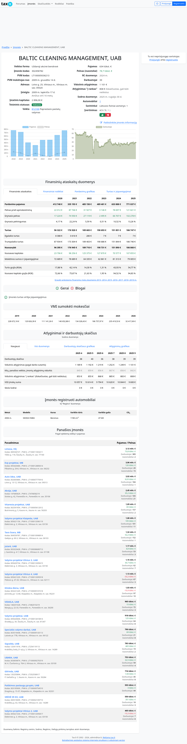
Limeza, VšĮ (11, 448)
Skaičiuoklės (44, 3)
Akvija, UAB (11, 490)
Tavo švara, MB (12, 532)
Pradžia (5, 47)
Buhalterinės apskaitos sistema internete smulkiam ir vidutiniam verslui (93, 740)
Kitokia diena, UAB (14, 587)
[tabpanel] (70, 239)
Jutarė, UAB (11, 546)
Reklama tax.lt (109, 737)
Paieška (70, 3)
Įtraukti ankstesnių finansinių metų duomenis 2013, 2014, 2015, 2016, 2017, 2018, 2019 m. (96, 280)
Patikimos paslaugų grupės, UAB (22, 685)
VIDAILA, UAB (12, 601)
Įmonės (31, 3)
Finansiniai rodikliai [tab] (53, 191)
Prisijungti (166, 3)
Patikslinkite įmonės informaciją (118, 122)
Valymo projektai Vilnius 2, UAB (21, 710)
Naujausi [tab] (15, 346)
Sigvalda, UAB (12, 643)
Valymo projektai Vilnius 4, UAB (21, 574)
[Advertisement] (70, 167)
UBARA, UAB (11, 657)
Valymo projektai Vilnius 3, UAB (21, 560)
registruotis (172, 59)
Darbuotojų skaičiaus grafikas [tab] (79, 346)
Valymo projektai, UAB (16, 615)
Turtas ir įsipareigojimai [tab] (119, 191)
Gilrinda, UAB (12, 671)
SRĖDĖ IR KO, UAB (14, 696)
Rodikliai (59, 3)
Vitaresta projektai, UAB (17, 504)
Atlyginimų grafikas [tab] (119, 346)
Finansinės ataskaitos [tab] (20, 191)
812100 (35, 109)
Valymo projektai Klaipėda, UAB (21, 518)
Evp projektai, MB (14, 462)
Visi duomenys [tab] (42, 346)
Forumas (20, 3)
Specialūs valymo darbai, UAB (20, 629)
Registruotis (179, 3)
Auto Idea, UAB (13, 476)
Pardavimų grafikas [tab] (85, 191)
